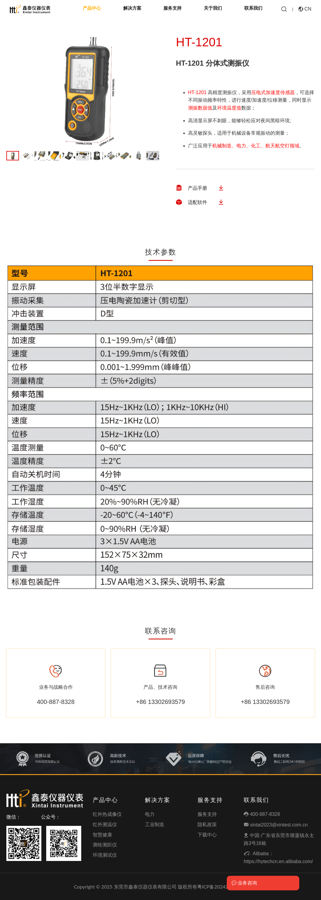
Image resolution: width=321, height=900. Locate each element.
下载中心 (207, 834)
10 (139, 155)
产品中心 (91, 8)
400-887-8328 (262, 814)
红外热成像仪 (107, 814)
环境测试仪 (105, 855)
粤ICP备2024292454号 (222, 886)
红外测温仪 (105, 824)
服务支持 (172, 8)
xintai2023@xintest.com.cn (276, 824)
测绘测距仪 (105, 844)
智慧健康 (102, 834)
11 (152, 155)
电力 (150, 814)
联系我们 (253, 8)
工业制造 (154, 824)
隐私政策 (207, 824)
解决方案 (132, 8)
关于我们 (213, 8)
